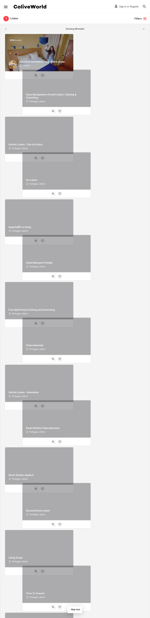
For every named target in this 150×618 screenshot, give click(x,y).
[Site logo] (30, 7)
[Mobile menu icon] (5, 7)
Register (134, 6)
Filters (140, 18)
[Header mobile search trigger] (144, 6)
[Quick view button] (36, 75)
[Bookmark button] (42, 75)
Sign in (122, 6)
